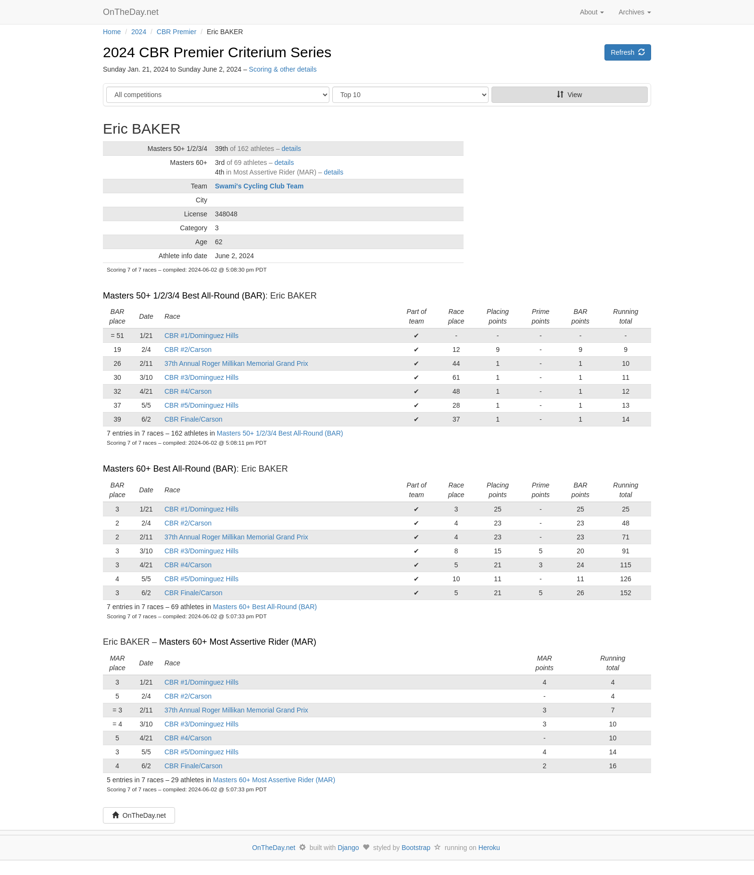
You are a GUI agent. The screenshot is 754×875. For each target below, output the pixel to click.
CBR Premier (176, 32)
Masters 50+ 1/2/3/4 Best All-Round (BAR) (184, 295)
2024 (138, 32)
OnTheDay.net (132, 12)
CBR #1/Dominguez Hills (201, 335)
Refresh (628, 52)
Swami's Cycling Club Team (259, 186)
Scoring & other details (283, 69)
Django (348, 847)
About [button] (592, 12)
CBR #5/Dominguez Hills (201, 405)
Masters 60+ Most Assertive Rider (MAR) (237, 642)
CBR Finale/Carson (193, 419)
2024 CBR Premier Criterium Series (217, 52)
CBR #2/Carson (188, 349)
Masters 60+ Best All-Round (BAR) (170, 469)
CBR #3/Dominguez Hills (201, 377)
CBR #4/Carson (188, 391)
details (291, 148)
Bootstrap (416, 847)
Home (112, 32)
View (569, 95)
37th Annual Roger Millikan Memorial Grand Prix (236, 363)
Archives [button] (634, 12)
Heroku (489, 847)
